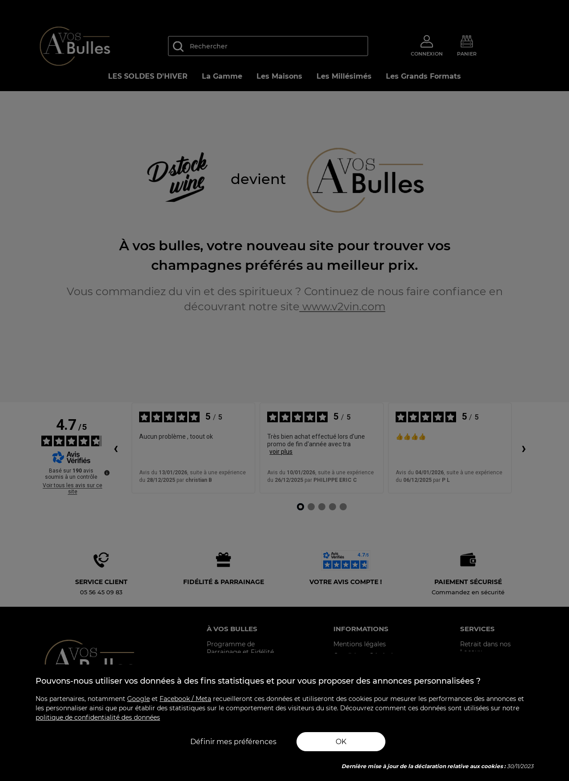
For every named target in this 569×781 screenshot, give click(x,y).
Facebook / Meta (185, 699)
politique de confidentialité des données (98, 717)
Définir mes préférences (233, 741)
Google (138, 699)
